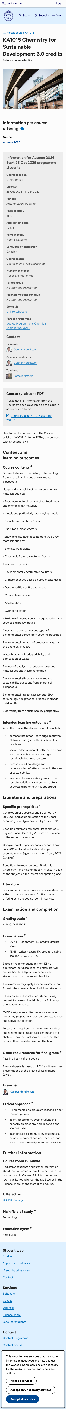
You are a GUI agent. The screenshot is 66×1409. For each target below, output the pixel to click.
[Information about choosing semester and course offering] (22, 128)
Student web (10, 3)
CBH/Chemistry (13, 1200)
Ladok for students (14, 1322)
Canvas (7, 1300)
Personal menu (12, 1314)
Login (59, 3)
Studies (7, 1256)
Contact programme (15, 1338)
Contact (8, 1277)
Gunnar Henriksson (22, 1091)
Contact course (12, 1345)
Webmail (8, 1307)
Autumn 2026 (11, 142)
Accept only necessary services (30, 1390)
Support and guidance (16, 1263)
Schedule (9, 1293)
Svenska (44, 15)
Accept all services (22, 1399)
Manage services (21, 1380)
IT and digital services (16, 1270)
